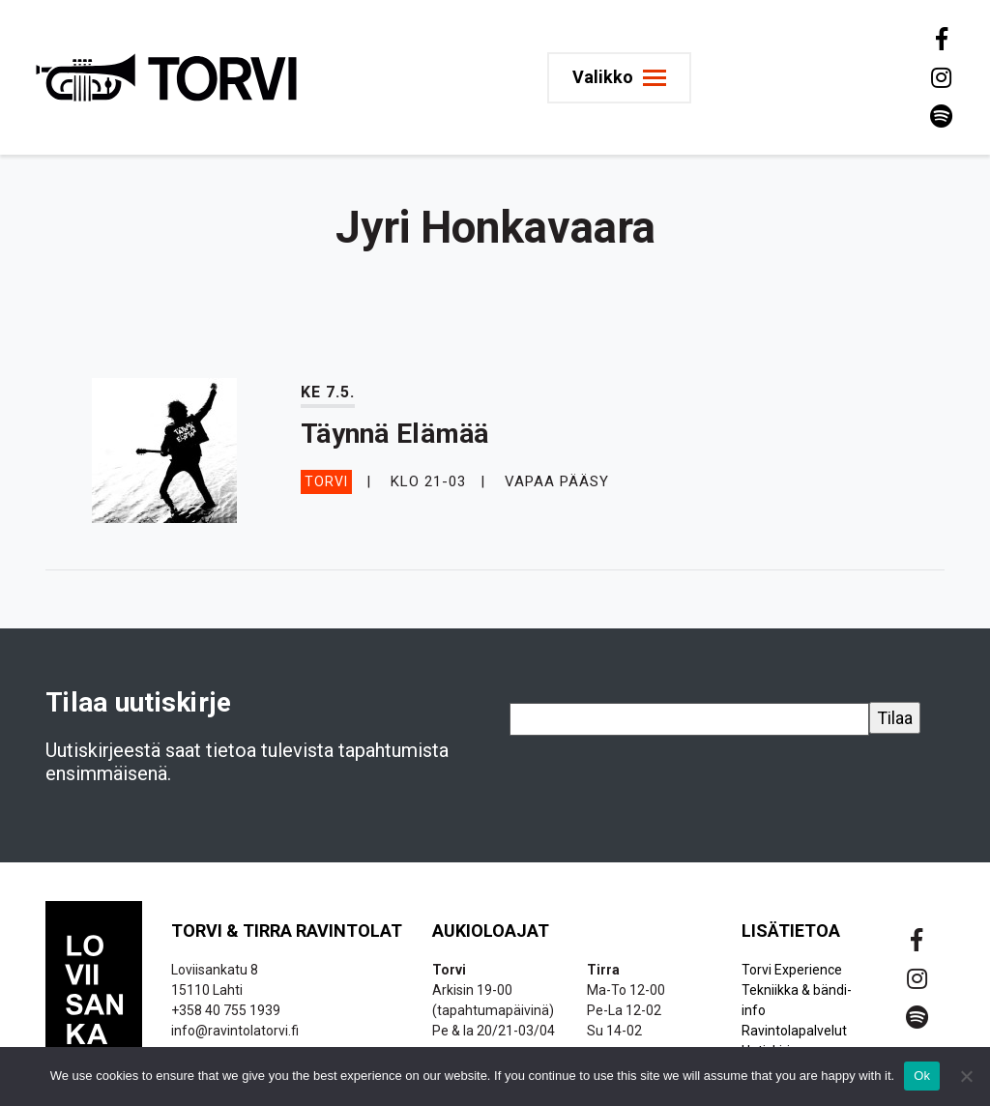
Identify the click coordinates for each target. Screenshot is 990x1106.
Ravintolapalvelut (794, 1030)
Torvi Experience (792, 969)
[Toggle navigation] (619, 77)
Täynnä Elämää (395, 434)
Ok (922, 1075)
